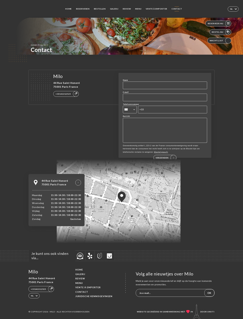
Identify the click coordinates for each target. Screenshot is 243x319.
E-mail (126, 92)
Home (68, 9)
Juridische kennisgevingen (93, 296)
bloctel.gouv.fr (161, 156)
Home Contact (39, 45)
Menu (138, 9)
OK (209, 292)
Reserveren (83, 9)
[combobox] (129, 109)
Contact (177, 9)
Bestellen (100, 9)
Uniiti (210, 311)
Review (127, 9)
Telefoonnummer (131, 104)
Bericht (126, 116)
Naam (125, 80)
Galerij (114, 9)
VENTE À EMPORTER (156, 9)
